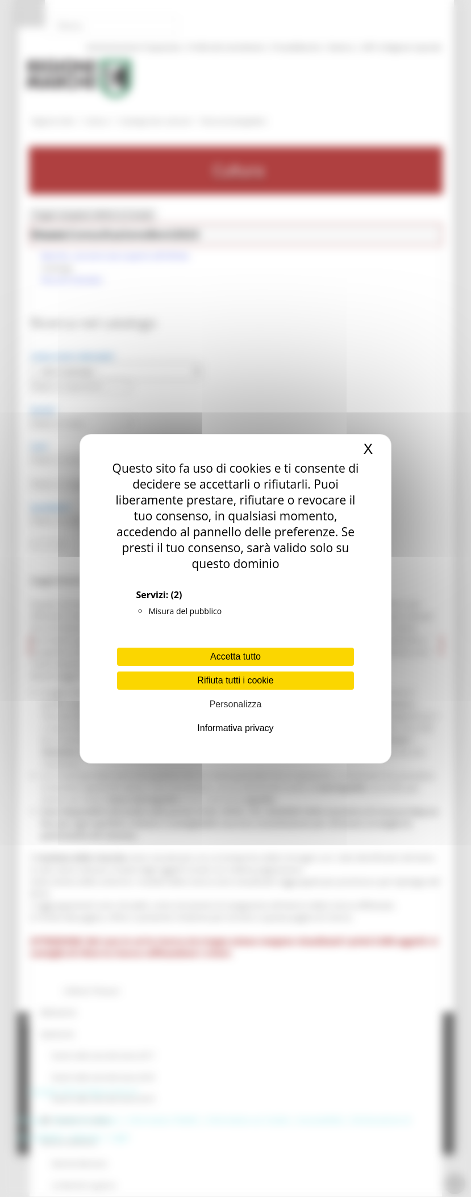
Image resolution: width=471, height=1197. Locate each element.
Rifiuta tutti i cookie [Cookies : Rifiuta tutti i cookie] (235, 680)
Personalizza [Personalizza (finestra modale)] (236, 704)
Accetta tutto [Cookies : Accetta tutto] (235, 656)
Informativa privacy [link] (235, 728)
